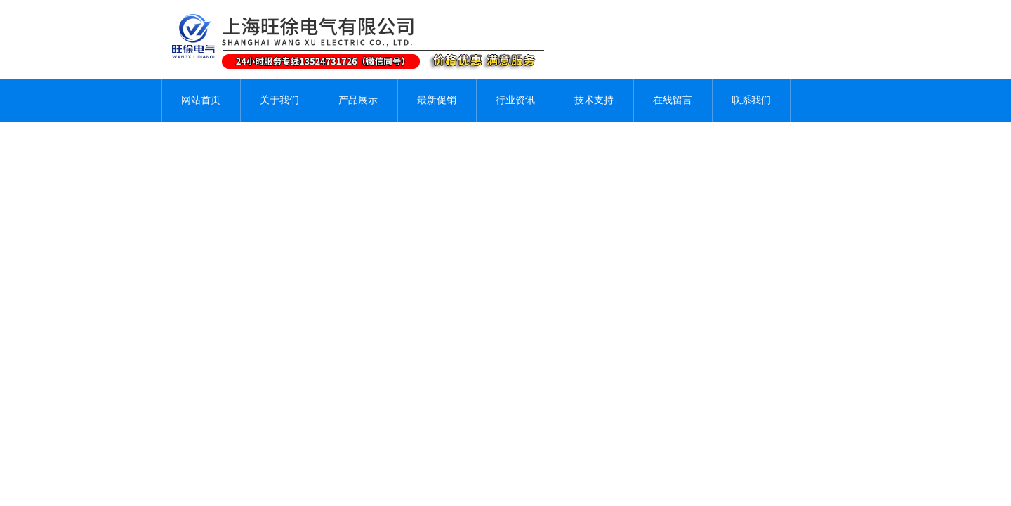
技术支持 (594, 100)
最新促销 (436, 100)
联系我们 (751, 100)
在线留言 (672, 100)
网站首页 (200, 100)
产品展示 (358, 100)
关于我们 (279, 100)
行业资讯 (515, 100)
